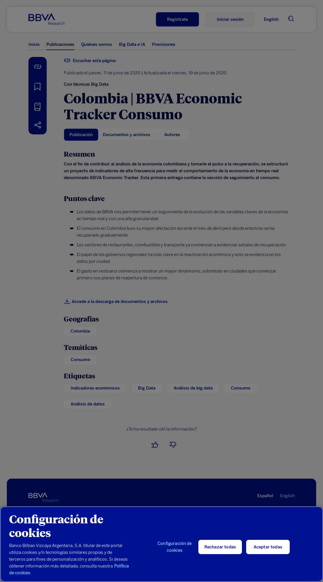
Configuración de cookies (174, 547)
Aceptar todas (268, 547)
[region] (161, 544)
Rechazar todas (220, 547)
